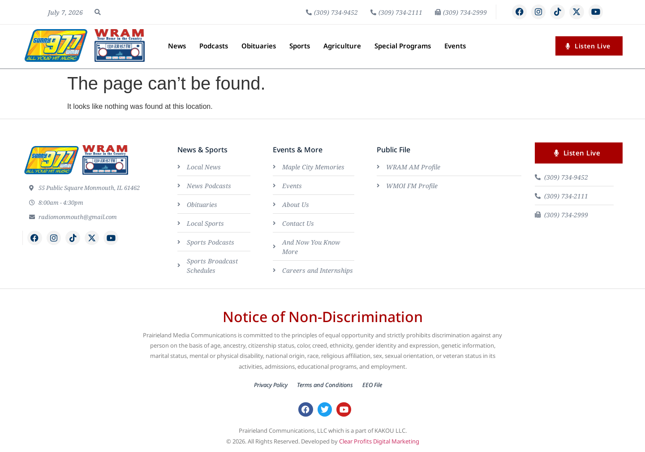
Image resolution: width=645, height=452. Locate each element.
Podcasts (213, 45)
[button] (97, 12)
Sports (299, 45)
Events (455, 45)
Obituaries (258, 45)
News (177, 45)
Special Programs (402, 45)
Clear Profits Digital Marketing (379, 442)
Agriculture (342, 45)
